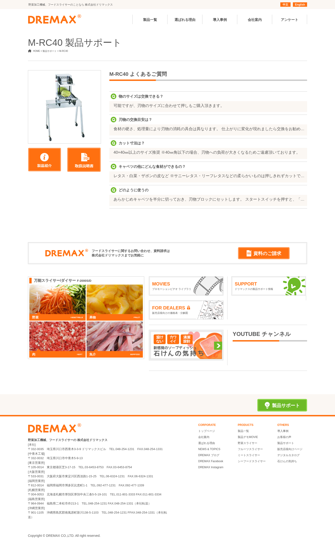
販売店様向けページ (289, 449)
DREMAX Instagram (210, 467)
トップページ (206, 431)
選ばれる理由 (206, 443)
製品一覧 (243, 431)
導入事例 (282, 431)
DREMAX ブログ (208, 455)
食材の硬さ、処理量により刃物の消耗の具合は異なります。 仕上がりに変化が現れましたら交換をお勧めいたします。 (209, 129)
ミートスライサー (249, 455)
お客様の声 (284, 437)
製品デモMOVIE (248, 437)
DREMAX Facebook (210, 461)
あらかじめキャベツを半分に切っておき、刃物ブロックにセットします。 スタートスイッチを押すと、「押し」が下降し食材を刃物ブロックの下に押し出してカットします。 (209, 199)
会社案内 (203, 437)
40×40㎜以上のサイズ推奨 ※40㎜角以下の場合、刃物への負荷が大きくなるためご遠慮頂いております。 (207, 152)
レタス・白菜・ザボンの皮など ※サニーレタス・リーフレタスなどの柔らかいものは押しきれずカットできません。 (209, 176)
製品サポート (285, 443)
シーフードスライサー (252, 461)
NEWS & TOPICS (209, 449)
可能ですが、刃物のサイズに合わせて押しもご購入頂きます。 (169, 105)
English (300, 4)
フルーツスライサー (250, 449)
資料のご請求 (264, 253)
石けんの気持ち (287, 461)
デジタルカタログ (288, 455)
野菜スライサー (247, 443)
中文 (285, 4)
